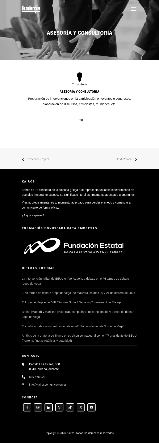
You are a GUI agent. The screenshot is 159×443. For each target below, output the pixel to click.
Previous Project (35, 159)
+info (79, 120)
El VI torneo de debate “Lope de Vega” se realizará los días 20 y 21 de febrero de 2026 (78, 293)
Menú (133, 9)
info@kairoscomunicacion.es (48, 384)
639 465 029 (37, 376)
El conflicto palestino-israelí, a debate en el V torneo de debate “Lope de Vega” (73, 326)
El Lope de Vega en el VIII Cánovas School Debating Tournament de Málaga (72, 302)
